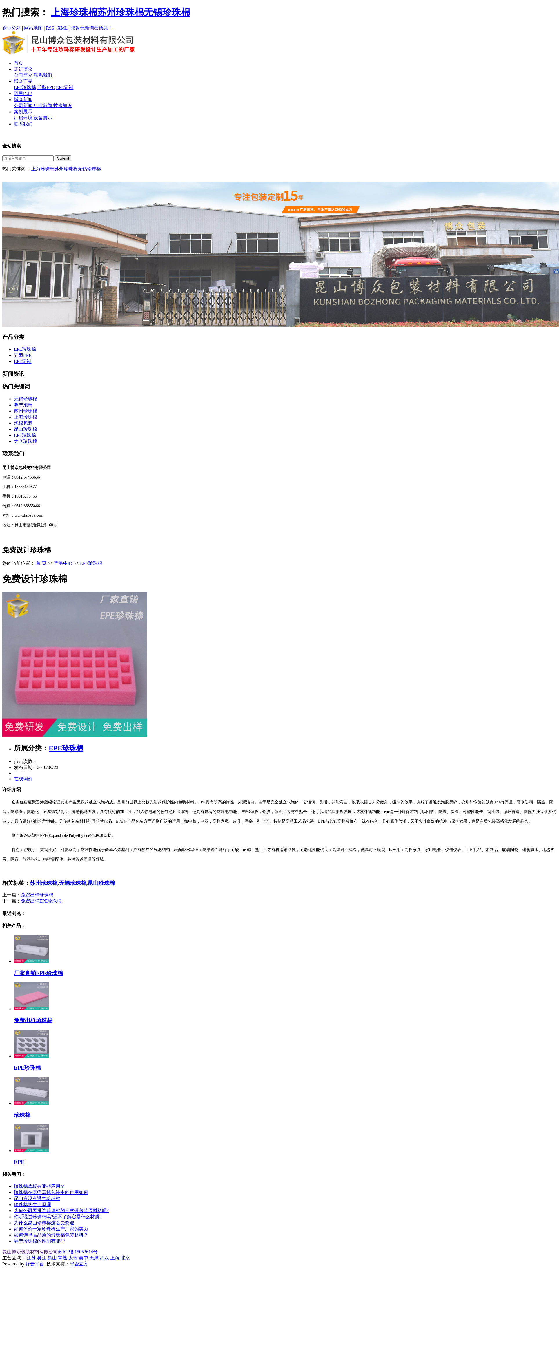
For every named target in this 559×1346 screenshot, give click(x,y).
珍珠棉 (22, 1115)
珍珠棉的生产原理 (32, 1204)
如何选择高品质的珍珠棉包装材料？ (51, 1234)
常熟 (62, 1257)
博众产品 (23, 81)
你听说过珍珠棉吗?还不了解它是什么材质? (57, 1216)
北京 (125, 1257)
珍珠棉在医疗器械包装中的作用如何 (51, 1192)
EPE (19, 1162)
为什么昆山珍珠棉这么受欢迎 (44, 1222)
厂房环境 (24, 117)
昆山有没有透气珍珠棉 (37, 1198)
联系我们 (43, 75)
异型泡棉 (23, 404)
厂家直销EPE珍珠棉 (38, 973)
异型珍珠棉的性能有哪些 (39, 1241)
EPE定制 (64, 87)
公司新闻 (24, 105)
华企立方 (79, 1263)
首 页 (41, 563)
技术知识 (62, 105)
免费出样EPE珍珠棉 (41, 900)
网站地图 (34, 27)
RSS (50, 27)
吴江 (41, 1257)
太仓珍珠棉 (25, 441)
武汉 (104, 1257)
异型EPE (46, 87)
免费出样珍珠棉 (37, 894)
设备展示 (43, 117)
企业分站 (11, 27)
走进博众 (23, 69)
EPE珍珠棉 (25, 87)
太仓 (73, 1257)
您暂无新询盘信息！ (91, 27)
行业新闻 (43, 105)
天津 (94, 1257)
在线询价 (23, 778)
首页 (18, 63)
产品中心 (63, 563)
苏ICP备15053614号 (78, 1251)
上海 (114, 1257)
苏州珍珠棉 (120, 12)
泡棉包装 (23, 423)
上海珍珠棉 (74, 12)
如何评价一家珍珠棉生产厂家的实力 (51, 1228)
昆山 (52, 1257)
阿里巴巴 (23, 93)
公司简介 (23, 75)
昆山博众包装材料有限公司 (30, 1251)
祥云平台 (35, 1263)
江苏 (31, 1257)
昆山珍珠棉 (25, 429)
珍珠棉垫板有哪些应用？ (39, 1186)
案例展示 (23, 111)
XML (62, 27)
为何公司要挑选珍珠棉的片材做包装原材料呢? (61, 1210)
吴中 (83, 1257)
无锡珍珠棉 (167, 12)
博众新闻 (23, 99)
